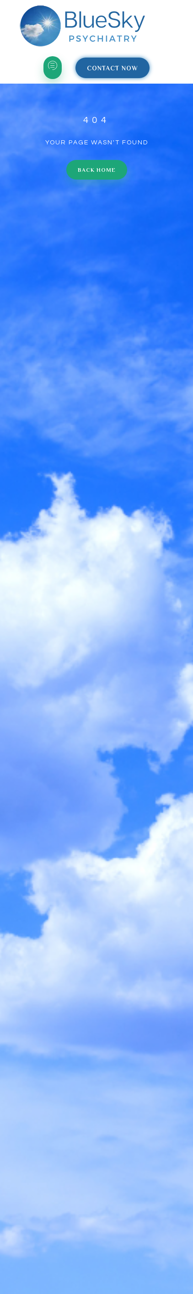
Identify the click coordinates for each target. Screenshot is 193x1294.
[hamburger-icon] (52, 67)
